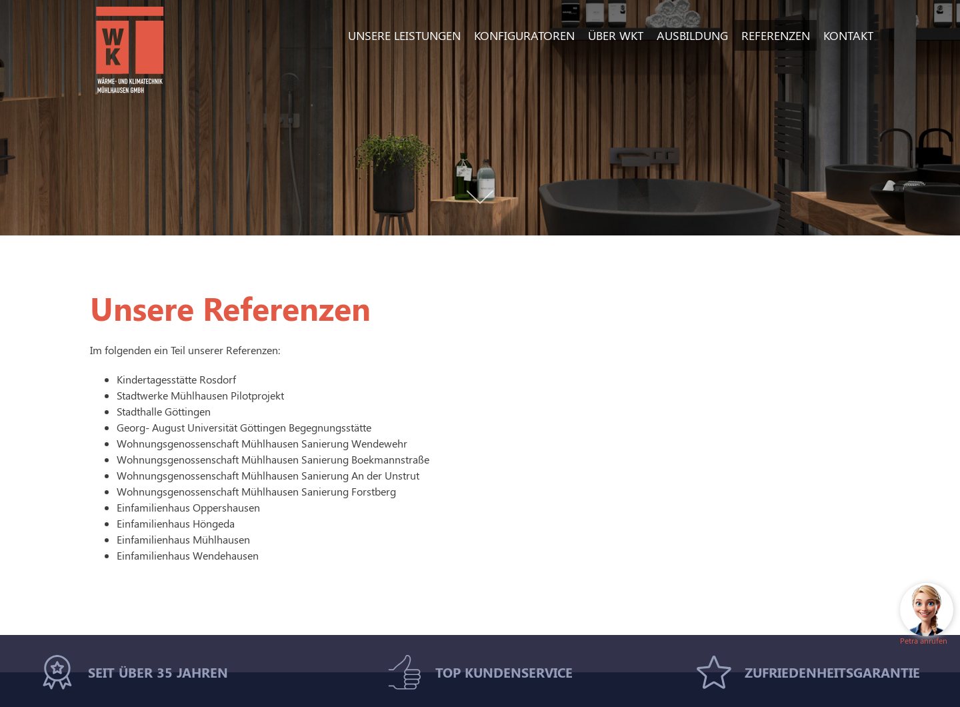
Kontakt (848, 35)
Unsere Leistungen (404, 35)
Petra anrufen (923, 640)
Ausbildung (692, 35)
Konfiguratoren (524, 35)
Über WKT (615, 35)
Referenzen (775, 35)
